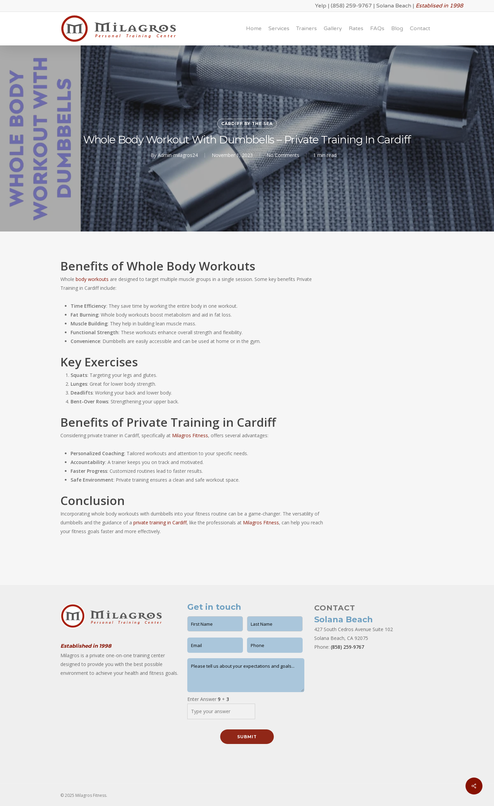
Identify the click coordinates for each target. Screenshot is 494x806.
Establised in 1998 (439, 5)
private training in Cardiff (160, 522)
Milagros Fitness (190, 435)
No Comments (283, 155)
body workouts (92, 279)
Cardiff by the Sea (247, 123)
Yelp (320, 5)
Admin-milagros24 (178, 155)
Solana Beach (393, 5)
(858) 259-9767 (351, 5)
